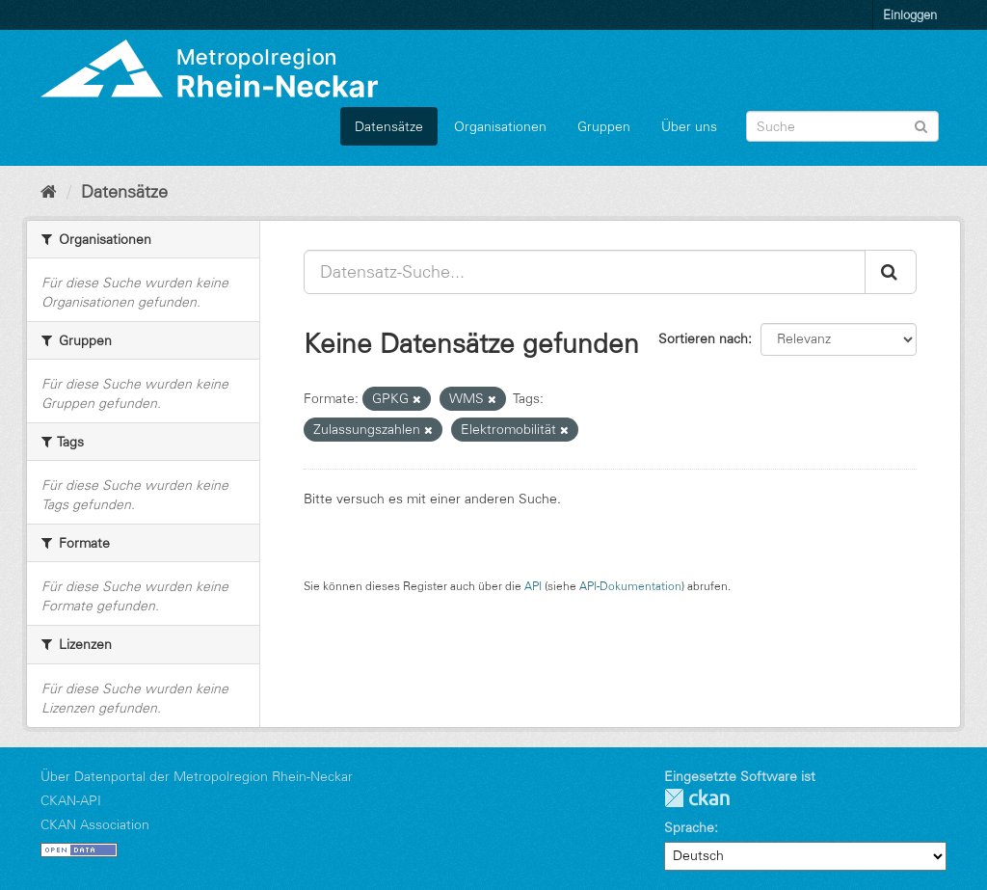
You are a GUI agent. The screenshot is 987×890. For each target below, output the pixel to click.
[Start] (48, 191)
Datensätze (389, 126)
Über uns (689, 126)
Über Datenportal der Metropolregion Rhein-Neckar (196, 776)
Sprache (689, 827)
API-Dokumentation (630, 586)
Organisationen (500, 126)
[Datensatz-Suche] (842, 126)
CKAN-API (70, 800)
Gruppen (603, 126)
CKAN (697, 798)
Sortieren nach (703, 338)
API (533, 586)
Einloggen (910, 14)
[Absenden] (921, 125)
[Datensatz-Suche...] (585, 272)
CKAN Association (94, 824)
